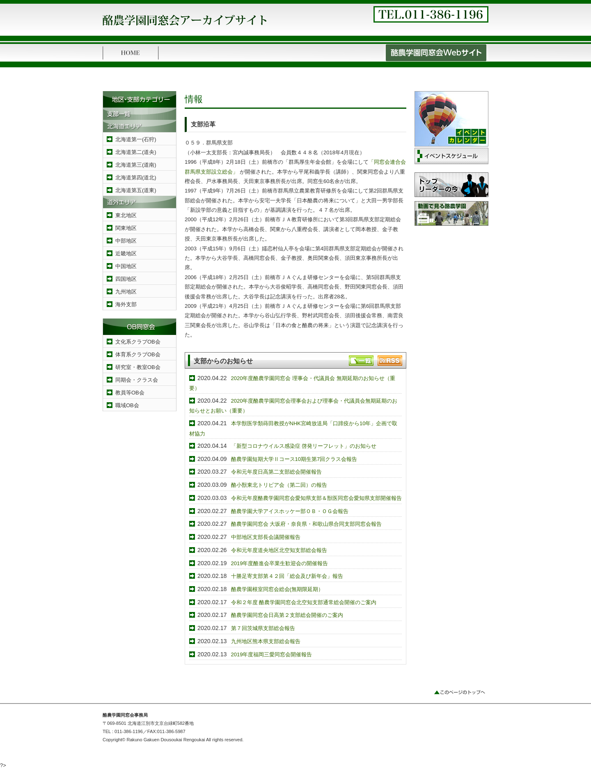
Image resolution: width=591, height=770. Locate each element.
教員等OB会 (129, 393)
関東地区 (126, 228)
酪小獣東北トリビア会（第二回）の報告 (279, 485)
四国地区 (126, 279)
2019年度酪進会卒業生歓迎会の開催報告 (279, 563)
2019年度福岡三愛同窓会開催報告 (271, 654)
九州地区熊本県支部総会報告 (265, 641)
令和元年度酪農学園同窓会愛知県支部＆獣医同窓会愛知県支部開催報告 (316, 498)
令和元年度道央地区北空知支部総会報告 (279, 550)
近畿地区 (126, 253)
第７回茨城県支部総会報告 (263, 628)
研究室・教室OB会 (137, 367)
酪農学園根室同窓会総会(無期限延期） (277, 589)
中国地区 (126, 266)
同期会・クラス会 (136, 380)
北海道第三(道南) (135, 165)
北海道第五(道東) (135, 190)
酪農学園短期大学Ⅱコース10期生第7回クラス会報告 (294, 459)
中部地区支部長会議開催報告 (265, 537)
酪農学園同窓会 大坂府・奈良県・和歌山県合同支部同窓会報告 (306, 524)
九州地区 (126, 292)
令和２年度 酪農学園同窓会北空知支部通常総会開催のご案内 (304, 602)
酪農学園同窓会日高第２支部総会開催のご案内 (287, 615)
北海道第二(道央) (135, 152)
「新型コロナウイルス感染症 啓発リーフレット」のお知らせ (304, 446)
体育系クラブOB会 (137, 354)
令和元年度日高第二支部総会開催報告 (276, 472)
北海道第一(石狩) (135, 139)
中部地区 (126, 241)
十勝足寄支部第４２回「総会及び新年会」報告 (287, 576)
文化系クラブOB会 (137, 342)
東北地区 (126, 215)
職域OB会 (127, 405)
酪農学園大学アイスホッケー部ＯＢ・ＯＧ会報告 (289, 511)
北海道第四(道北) (135, 177)
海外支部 (126, 304)
